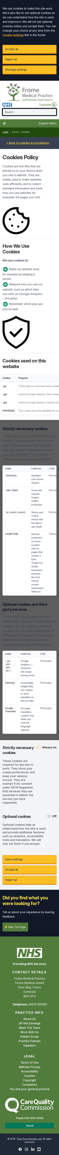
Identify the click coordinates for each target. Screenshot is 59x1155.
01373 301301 (37, 1004)
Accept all (11, 49)
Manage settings (16, 69)
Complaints (29, 1084)
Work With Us (29, 1032)
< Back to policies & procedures (27, 143)
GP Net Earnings (29, 1023)
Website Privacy (29, 1067)
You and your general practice (30, 1089)
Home (5, 132)
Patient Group (29, 1036)
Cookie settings (13, 35)
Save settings (14, 859)
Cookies (29, 1075)
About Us (29, 1019)
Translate (47, 104)
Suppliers (29, 1045)
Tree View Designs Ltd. (29, 1138)
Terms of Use (29, 1062)
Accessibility (29, 1071)
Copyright (29, 1080)
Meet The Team (29, 1027)
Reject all (11, 59)
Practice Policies (30, 1041)
